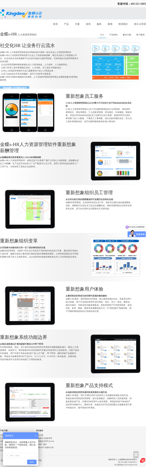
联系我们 (123, 24)
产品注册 (39, 435)
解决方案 (127, 35)
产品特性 (113, 35)
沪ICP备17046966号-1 (128, 462)
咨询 (88, 24)
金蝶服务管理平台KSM (45, 441)
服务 (99, 24)
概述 (102, 35)
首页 (55, 24)
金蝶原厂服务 (41, 444)
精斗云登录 (140, 24)
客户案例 (140, 35)
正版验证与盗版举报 (44, 438)
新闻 (110, 24)
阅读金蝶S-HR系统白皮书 (14, 88)
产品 (66, 24)
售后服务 (39, 431)
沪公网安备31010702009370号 (125, 465)
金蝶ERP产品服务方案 (45, 447)
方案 (77, 24)
